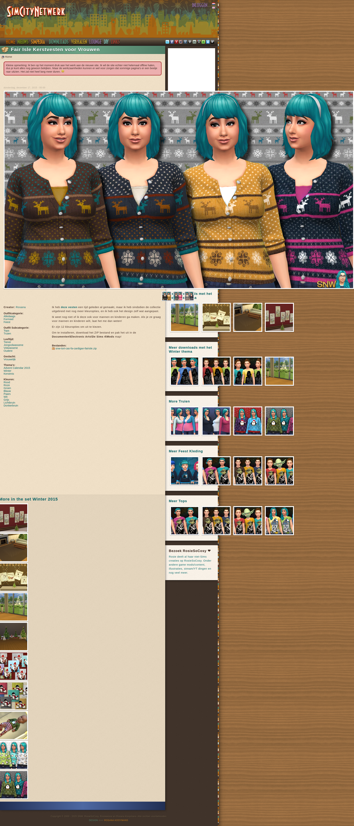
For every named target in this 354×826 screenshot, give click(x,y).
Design (93, 820)
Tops (6, 330)
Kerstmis (9, 373)
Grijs (6, 399)
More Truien (179, 401)
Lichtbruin (9, 402)
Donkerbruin (11, 405)
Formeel (8, 319)
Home (10, 41)
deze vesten (69, 307)
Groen (7, 388)
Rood (7, 382)
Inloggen (200, 5)
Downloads (59, 41)
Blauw (7, 391)
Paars (7, 393)
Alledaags (9, 316)
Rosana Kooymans (116, 820)
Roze (7, 385)
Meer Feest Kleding (186, 451)
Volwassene (11, 347)
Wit (5, 396)
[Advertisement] (41, 450)
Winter (7, 370)
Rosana (21, 307)
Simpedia (38, 41)
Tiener (7, 342)
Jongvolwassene (13, 345)
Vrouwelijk (10, 359)
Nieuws (23, 41)
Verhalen (79, 41)
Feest (7, 322)
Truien (7, 333)
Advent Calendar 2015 (17, 367)
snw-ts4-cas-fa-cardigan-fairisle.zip (76, 348)
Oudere (8, 350)
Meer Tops (178, 501)
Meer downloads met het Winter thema (190, 349)
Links (115, 41)
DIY (106, 41)
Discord (95, 41)
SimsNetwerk (36, 12)
